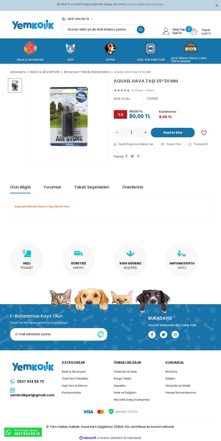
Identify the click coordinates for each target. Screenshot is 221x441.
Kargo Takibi (122, 378)
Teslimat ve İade (125, 372)
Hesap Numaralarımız (181, 392)
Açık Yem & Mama (74, 386)
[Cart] (200, 31)
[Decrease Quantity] (117, 132)
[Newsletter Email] (58, 334)
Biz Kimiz (171, 372)
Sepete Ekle (173, 132)
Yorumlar (52, 187)
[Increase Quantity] (145, 132)
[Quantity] (131, 132)
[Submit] (101, 334)
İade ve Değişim (125, 392)
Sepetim (120, 386)
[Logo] (32, 24)
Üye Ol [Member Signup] (177, 33)
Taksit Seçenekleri (91, 187)
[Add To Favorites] (204, 133)
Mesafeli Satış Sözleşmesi (132, 400)
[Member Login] (166, 31)
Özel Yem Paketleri (75, 378)
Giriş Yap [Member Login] (178, 29)
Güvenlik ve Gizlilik (178, 386)
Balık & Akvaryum (74, 372)
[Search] (104, 29)
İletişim (170, 378)
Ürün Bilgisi (20, 187)
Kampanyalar (71, 392)
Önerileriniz (132, 187)
